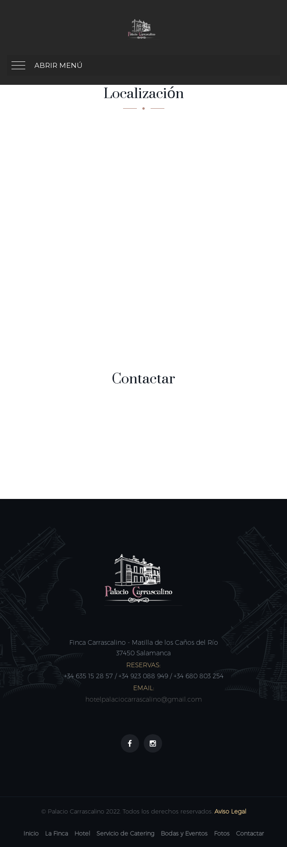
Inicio (31, 833)
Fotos (222, 833)
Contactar (250, 833)
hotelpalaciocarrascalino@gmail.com (143, 699)
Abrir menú (58, 65)
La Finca (56, 833)
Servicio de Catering (125, 833)
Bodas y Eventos (184, 833)
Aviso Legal (230, 811)
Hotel (82, 833)
